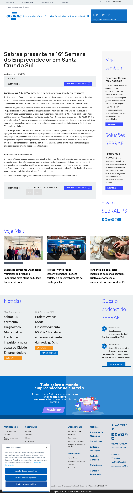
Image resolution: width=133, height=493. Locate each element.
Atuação (71, 464)
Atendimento (80, 16)
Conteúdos (49, 16)
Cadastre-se (96, 465)
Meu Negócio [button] (11, 426)
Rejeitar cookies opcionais (26, 477)
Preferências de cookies (26, 484)
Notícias (70, 16)
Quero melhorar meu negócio (11, 438)
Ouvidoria (71, 435)
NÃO (38, 192)
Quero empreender (10, 431)
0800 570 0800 (117, 2)
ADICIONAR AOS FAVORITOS (78, 83)
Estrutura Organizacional (76, 461)
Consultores (64, 2)
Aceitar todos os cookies (26, 471)
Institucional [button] (74, 453)
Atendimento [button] (75, 426)
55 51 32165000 (118, 461)
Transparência (73, 468)
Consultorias (60, 16)
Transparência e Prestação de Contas (17, 7)
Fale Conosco (72, 438)
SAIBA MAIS (111, 124)
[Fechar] (47, 447)
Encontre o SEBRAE (47, 2)
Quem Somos (73, 458)
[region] (26, 468)
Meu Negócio (29, 16)
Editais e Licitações (27, 2)
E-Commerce (29, 441)
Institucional (10, 2)
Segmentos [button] (31, 426)
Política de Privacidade (76, 441)
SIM (29, 192)
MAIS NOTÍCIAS (49, 353)
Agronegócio (29, 431)
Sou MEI (7, 435)
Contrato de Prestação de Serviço (76, 445)
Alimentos (28, 435)
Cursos (40, 16)
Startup (27, 438)
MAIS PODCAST (116, 364)
